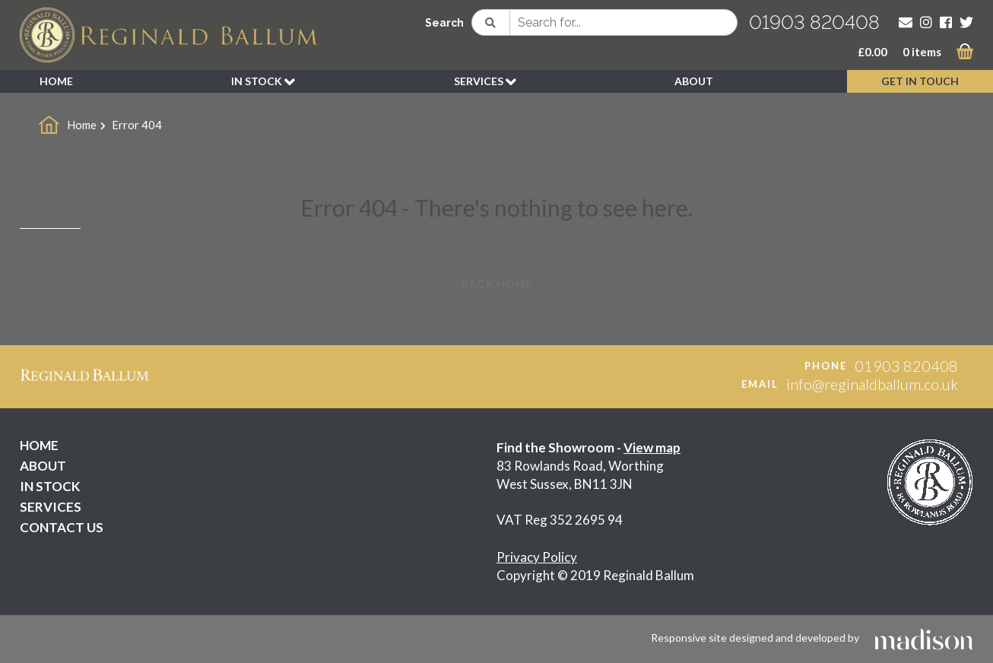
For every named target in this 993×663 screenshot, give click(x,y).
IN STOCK (263, 82)
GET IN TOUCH (920, 81)
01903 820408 (814, 22)
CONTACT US (61, 527)
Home (82, 125)
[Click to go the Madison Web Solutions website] (923, 637)
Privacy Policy (536, 557)
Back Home (497, 283)
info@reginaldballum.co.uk (872, 384)
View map (652, 447)
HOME (56, 81)
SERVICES (485, 82)
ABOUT (693, 81)
